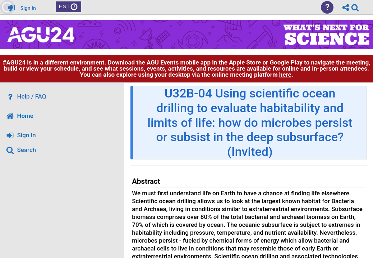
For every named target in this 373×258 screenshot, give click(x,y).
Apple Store (245, 62)
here (285, 74)
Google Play (286, 62)
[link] (355, 7)
